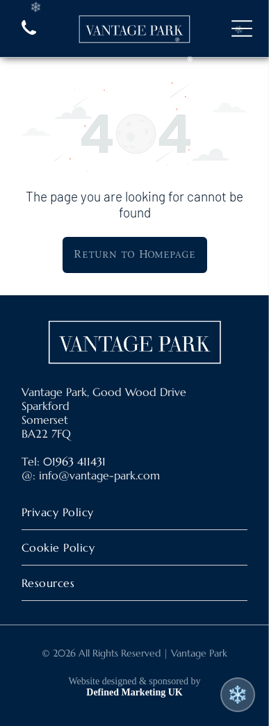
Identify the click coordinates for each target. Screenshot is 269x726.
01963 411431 (74, 461)
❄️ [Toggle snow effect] (237, 695)
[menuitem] (134, 512)
